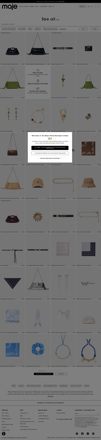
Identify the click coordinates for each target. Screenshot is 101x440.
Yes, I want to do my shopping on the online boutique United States (50, 148)
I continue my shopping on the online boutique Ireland (50, 153)
